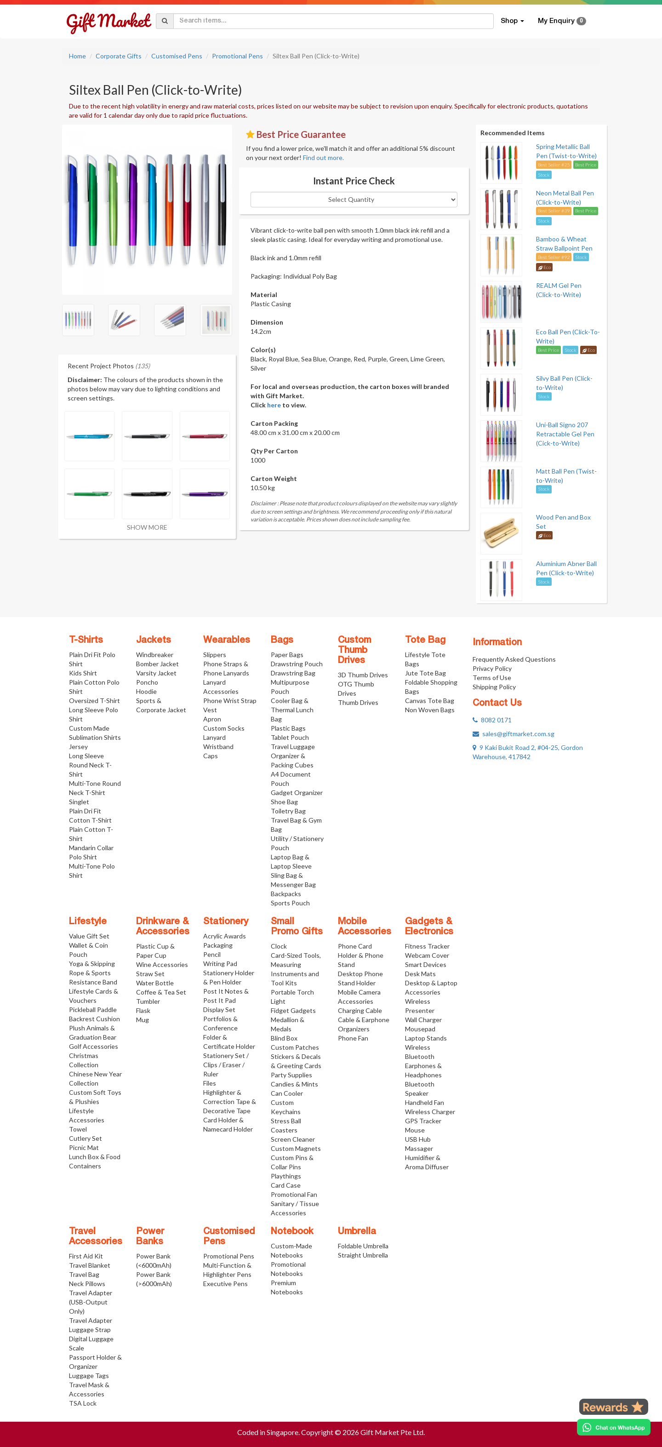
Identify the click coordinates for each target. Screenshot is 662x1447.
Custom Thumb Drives (354, 650)
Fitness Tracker (427, 946)
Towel (78, 1129)
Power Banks (150, 1237)
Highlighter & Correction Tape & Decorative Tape (229, 1101)
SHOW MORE (147, 527)
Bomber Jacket (157, 664)
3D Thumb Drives (363, 675)
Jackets (153, 640)
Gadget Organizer (297, 792)
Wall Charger (423, 1020)
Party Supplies (291, 1075)
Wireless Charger (430, 1111)
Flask (143, 1010)
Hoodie (146, 691)
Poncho (147, 682)
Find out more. (323, 157)
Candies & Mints (294, 1084)
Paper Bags (287, 654)
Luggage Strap (90, 1329)
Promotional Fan (294, 1194)
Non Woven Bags (430, 710)
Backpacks (286, 894)
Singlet (79, 802)
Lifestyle (88, 922)
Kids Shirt (83, 673)
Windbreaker (154, 654)
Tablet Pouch (290, 737)
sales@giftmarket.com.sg (513, 734)
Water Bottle (155, 983)
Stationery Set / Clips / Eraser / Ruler (226, 1065)
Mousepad (420, 1029)
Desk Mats (420, 974)
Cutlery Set (85, 1138)
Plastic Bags (288, 728)
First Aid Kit (86, 1256)
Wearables (226, 640)
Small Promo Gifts (297, 927)
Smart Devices (425, 964)
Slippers (214, 654)
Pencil (212, 954)
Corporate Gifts (119, 56)
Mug (142, 1020)
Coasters (284, 1130)
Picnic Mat (84, 1147)
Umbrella (357, 1232)
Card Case (286, 1185)
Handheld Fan (424, 1102)
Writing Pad (220, 963)
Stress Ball (286, 1121)
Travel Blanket (89, 1265)
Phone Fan (353, 1038)
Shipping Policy (494, 687)
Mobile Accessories (364, 927)
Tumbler (148, 1001)
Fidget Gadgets (293, 1010)
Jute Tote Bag (425, 673)
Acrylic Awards (224, 936)
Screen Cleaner (293, 1139)
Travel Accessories (95, 1237)
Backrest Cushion (94, 1019)
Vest (210, 710)
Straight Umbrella (363, 1255)
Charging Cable (360, 1010)
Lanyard (214, 737)
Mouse (415, 1130)
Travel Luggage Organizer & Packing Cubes (293, 756)
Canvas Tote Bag (429, 700)
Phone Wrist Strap (230, 700)
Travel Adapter (90, 1320)
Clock (279, 946)
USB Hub (418, 1139)
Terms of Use (492, 677)
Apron (212, 719)
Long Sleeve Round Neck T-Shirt (90, 765)
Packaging (218, 945)
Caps (210, 756)
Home (77, 56)
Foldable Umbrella (363, 1246)
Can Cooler (287, 1093)
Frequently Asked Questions (514, 659)
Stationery (225, 922)
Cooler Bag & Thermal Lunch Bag (292, 710)
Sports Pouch (290, 903)
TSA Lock (83, 1403)
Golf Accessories (93, 1046)
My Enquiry (562, 21)
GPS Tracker (423, 1121)
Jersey (78, 746)
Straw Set (150, 974)
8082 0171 (492, 720)
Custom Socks (224, 728)
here (274, 405)
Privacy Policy (492, 668)
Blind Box (284, 1038)
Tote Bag (425, 640)
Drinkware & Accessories (162, 927)
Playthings (286, 1176)
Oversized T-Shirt (94, 700)
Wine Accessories (162, 964)
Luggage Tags (89, 1375)
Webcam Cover (427, 955)
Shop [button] (512, 21)
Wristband (218, 746)
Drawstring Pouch (297, 664)
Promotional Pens (237, 56)
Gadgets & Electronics (429, 927)
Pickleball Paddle (93, 1009)
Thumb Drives (358, 702)
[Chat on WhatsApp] (614, 1427)
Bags (282, 640)
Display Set (219, 1009)
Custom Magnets (296, 1148)
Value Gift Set (89, 936)
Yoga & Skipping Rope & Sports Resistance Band (93, 973)
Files (209, 1083)
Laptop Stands (426, 1038)
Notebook (292, 1232)
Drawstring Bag (293, 673)
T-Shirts (86, 640)
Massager (419, 1148)
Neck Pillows (87, 1283)
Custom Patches (295, 1047)
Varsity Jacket (156, 673)
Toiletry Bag (288, 811)
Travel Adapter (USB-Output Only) (90, 1302)
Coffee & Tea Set (161, 992)
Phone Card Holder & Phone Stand (360, 955)
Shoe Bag (284, 802)
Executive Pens (225, 1283)
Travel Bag (84, 1274)
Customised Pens (176, 56)
